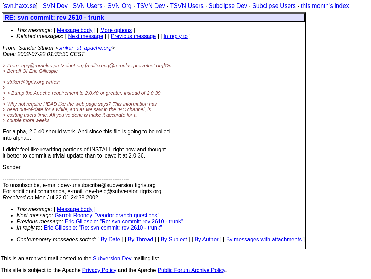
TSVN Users (187, 5)
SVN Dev (55, 5)
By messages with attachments (264, 239)
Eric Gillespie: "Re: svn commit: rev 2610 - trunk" (124, 221)
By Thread (140, 239)
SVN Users (87, 5)
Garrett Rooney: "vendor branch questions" (107, 215)
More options (116, 30)
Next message (85, 36)
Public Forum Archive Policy (191, 270)
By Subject (174, 239)
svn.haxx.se (20, 5)
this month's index (325, 5)
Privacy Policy (99, 270)
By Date (110, 239)
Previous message (133, 36)
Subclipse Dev (228, 5)
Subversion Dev (112, 258)
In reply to (176, 36)
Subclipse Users (274, 5)
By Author (206, 239)
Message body (74, 30)
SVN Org (119, 5)
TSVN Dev (151, 5)
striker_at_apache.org (85, 48)
